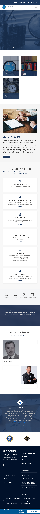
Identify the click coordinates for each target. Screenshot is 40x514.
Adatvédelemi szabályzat (27, 478)
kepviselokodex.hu (26, 463)
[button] (35, 7)
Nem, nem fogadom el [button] (21, 511)
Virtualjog (24, 494)
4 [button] (21, 47)
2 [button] (16, 47)
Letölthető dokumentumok (28, 487)
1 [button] (13, 47)
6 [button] (26, 47)
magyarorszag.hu (7, 482)
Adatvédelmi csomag (26, 491)
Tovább (6, 156)
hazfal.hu (23, 459)
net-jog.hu (24, 456)
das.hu (5, 478)
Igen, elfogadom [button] (33, 511)
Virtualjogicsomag (19, 422)
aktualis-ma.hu (25, 470)
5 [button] (24, 47)
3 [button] (18, 47)
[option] (20, 30)
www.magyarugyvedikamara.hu (13, 503)
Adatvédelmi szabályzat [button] (7, 513)
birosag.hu (6, 485)
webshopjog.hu (25, 467)
